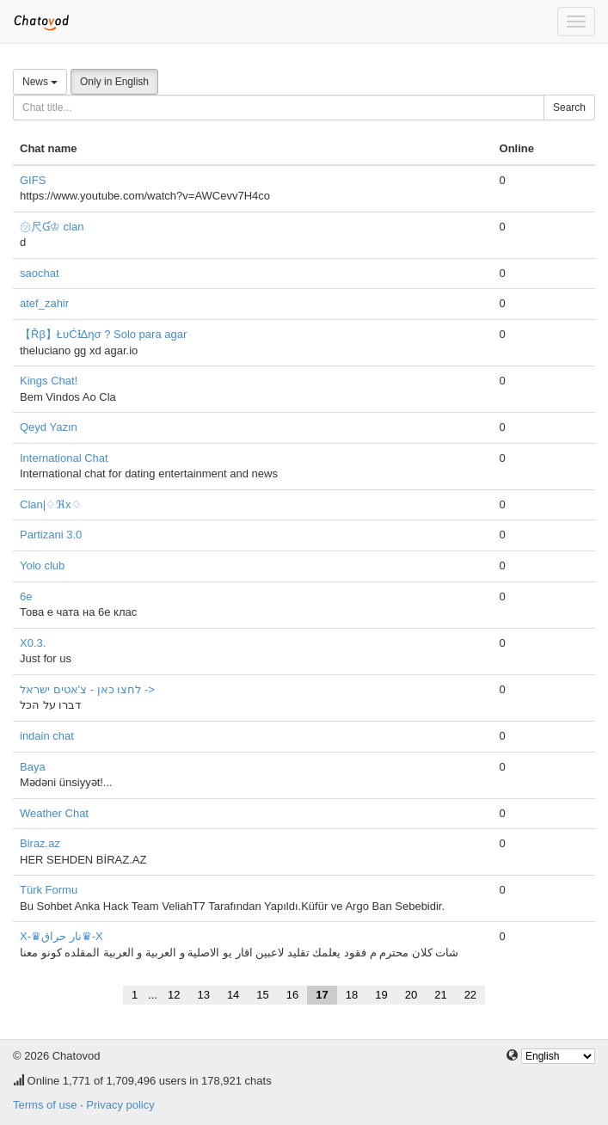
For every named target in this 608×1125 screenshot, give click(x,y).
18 (352, 994)
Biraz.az (40, 843)
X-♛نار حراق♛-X (61, 936)
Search (569, 107)
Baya (33, 766)
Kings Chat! (48, 380)
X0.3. (33, 642)
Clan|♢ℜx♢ (51, 504)
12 (174, 994)
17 (322, 994)
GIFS (33, 180)
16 (292, 994)
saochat (39, 273)
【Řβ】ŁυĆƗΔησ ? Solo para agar (103, 334)
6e (26, 596)
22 (470, 994)
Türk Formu (48, 889)
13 (203, 994)
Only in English (114, 82)
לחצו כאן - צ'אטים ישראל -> (87, 689)
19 (381, 994)
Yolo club (42, 565)
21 (440, 994)
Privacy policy (120, 1104)
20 (411, 994)
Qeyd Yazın (48, 427)
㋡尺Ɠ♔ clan (51, 226)
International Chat (64, 458)
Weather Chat (54, 813)
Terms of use (45, 1104)
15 (262, 994)
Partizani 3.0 (51, 534)
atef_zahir (44, 303)
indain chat (47, 735)
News (40, 82)
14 (233, 994)
